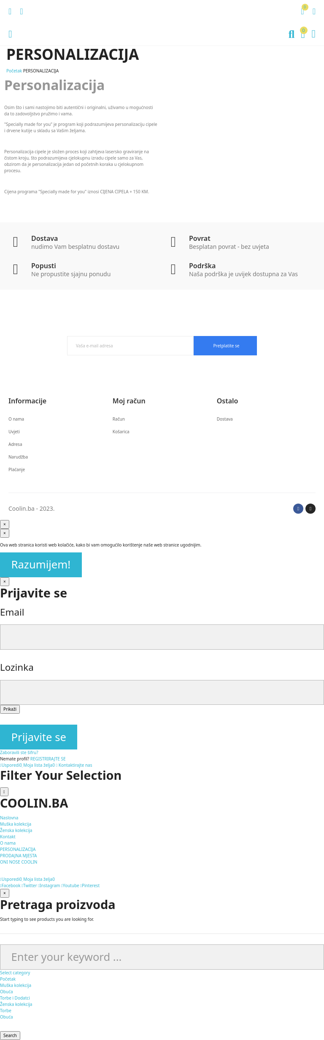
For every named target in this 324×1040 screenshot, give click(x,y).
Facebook (10, 885)
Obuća (6, 992)
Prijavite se (38, 737)
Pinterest (90, 885)
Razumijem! (41, 564)
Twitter (29, 885)
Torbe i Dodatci (15, 998)
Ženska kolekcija (16, 1004)
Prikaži (9, 709)
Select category (15, 973)
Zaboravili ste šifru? (19, 752)
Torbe (5, 1010)
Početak (8, 979)
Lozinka (17, 667)
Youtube (70, 885)
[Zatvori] (4, 581)
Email (12, 612)
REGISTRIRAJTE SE (48, 759)
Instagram (49, 885)
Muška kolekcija (15, 985)
